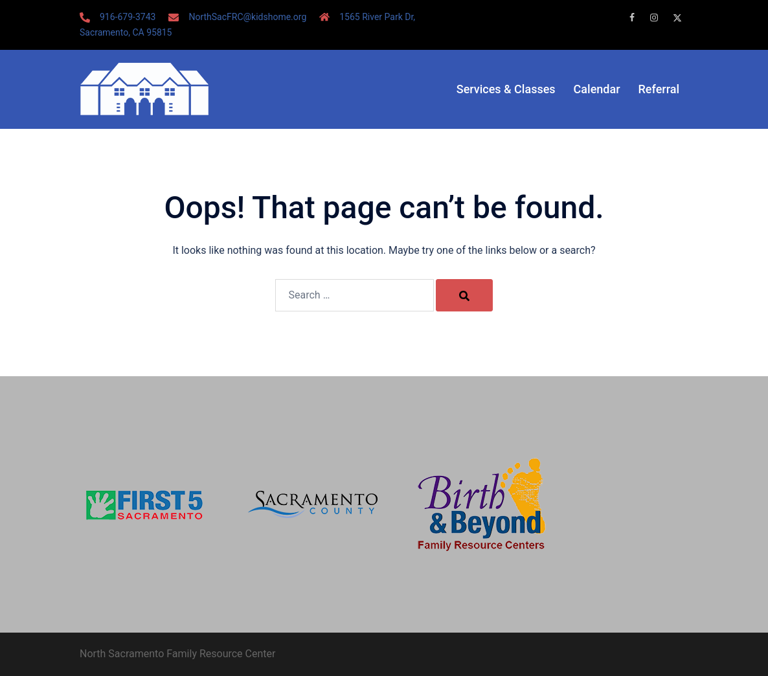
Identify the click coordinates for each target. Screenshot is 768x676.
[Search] (464, 295)
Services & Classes (506, 89)
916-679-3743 (127, 17)
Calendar (597, 89)
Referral (658, 89)
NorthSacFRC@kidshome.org (247, 17)
